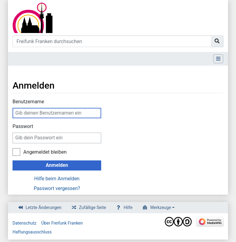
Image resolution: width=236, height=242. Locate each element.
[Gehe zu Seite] (217, 41)
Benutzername (28, 102)
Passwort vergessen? (57, 188)
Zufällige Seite (92, 207)
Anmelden (57, 165)
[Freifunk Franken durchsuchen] (112, 41)
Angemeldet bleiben (44, 152)
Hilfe (128, 207)
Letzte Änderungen (43, 207)
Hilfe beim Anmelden (56, 179)
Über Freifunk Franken (62, 223)
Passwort (23, 126)
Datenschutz (24, 223)
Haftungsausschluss (32, 231)
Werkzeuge (160, 207)
